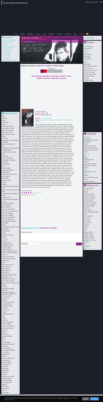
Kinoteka (86, 226)
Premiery (22, 34)
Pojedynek (4, 320)
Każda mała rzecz (6, 207)
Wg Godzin (52, 34)
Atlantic (86, 192)
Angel (3, 120)
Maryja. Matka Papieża (90, 163)
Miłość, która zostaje (89, 72)
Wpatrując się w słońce (90, 171)
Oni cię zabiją (87, 54)
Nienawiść (4, 286)
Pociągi (4, 318)
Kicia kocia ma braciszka (8, 209)
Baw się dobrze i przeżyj (90, 66)
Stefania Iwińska (65, 120)
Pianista (86, 167)
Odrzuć (86, 399)
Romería (4, 332)
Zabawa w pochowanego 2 (91, 150)
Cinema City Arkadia (89, 194)
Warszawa (89, 37)
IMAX (85, 214)
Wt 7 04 (51, 71)
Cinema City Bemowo (89, 196)
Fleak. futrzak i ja (88, 68)
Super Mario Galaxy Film (9, 40)
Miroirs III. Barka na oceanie (91, 177)
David (85, 52)
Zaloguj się (88, 2)
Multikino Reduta (88, 234)
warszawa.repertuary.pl (17, 2)
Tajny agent (87, 56)
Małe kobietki (5, 260)
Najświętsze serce (6, 277)
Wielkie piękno (5, 370)
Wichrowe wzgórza (7, 362)
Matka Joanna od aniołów (8, 258)
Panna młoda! (5, 310)
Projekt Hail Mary (88, 80)
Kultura (86, 228)
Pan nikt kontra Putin (7, 306)
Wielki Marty (5, 368)
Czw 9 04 (57, 71)
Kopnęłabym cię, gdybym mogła (10, 227)
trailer (41, 62)
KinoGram (86, 224)
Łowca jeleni (5, 392)
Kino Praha (87, 220)
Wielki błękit (5, 366)
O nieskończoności (7, 296)
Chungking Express (7, 150)
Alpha (85, 62)
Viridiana (4, 356)
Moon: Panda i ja (6, 266)
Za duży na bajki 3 (8, 50)
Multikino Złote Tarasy (90, 240)
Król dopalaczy (7, 54)
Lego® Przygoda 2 (7, 249)
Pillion (3, 316)
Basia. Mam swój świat (8, 130)
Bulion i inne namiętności (8, 144)
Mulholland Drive (6, 270)
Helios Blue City (88, 210)
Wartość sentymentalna (8, 358)
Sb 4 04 (42, 71)
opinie (45, 62)
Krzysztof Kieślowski (30, 41)
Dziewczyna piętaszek (7, 170)
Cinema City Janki (88, 200)
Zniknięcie (4, 384)
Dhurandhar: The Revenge (9, 160)
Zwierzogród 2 (6, 386)
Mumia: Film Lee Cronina (90, 165)
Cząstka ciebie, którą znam (9, 152)
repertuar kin (27, 62)
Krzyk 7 (4, 233)
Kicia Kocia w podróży (7, 215)
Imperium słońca (6, 197)
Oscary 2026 (68, 34)
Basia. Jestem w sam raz (8, 128)
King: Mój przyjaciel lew (8, 219)
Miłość (3, 262)
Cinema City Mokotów (90, 202)
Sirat (3, 340)
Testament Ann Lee (7, 348)
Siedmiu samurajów (7, 336)
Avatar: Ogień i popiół (7, 126)
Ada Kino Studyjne (89, 188)
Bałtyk (3, 136)
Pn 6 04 (48, 71)
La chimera (5, 239)
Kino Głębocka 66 (88, 216)
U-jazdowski (87, 246)
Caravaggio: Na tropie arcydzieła (10, 148)
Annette (4, 124)
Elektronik (86, 208)
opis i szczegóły (35, 62)
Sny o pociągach (6, 342)
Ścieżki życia (5, 334)
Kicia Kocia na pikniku (7, 213)
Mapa (75, 34)
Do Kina (38, 34)
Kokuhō (4, 225)
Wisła (85, 248)
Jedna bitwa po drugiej (8, 203)
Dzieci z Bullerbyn (6, 168)
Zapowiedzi (30, 34)
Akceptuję (94, 399)
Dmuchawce (87, 138)
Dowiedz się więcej (9, 399)
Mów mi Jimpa (87, 48)
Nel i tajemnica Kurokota (8, 281)
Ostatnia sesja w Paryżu (90, 74)
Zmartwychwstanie (7, 380)
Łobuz (85, 152)
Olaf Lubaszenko (56, 120)
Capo (3, 146)
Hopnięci (5, 44)
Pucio (85, 169)
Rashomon (5, 330)
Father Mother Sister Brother (9, 174)
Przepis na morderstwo (90, 146)
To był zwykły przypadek (8, 350)
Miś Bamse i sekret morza (90, 70)
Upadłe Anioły (5, 354)
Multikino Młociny (88, 232)
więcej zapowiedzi (89, 181)
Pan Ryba (86, 78)
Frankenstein (5, 178)
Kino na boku (87, 218)
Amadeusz (4, 118)
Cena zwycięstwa (88, 46)
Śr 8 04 (54, 71)
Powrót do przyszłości (8, 322)
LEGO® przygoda (6, 247)
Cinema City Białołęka (89, 198)
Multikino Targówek (89, 236)
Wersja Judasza (88, 58)
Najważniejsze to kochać (8, 278)
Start (16, 34)
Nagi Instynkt (5, 272)
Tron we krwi (5, 352)
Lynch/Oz (4, 254)
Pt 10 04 (60, 71)
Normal (86, 179)
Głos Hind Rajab (6, 180)
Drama (86, 144)
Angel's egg (87, 64)
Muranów (86, 242)
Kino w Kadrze (87, 222)
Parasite (4, 312)
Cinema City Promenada (90, 204)
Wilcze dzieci (5, 372)
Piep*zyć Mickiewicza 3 (8, 314)
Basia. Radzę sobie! (7, 132)
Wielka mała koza (6, 364)
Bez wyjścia (5, 138)
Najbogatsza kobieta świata (9, 274)
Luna (85, 230)
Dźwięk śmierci (6, 172)
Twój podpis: (24, 243)
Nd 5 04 (45, 71)
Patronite (81, 34)
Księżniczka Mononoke (8, 235)
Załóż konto (95, 2)
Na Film (44, 34)
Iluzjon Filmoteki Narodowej (91, 212)
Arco (85, 155)
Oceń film (33, 194)
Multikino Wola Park (89, 238)
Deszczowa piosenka (7, 158)
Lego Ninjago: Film (7, 243)
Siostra (4, 338)
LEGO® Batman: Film (7, 245)
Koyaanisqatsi (5, 229)
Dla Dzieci (59, 34)
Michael (86, 175)
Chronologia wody (88, 159)
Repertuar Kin (92, 185)
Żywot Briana (5, 388)
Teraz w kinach (11, 113)
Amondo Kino (87, 190)
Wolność (4, 374)
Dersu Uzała (5, 156)
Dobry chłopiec (6, 164)
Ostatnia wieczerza (89, 76)
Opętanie (4, 300)
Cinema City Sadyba (89, 206)
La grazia (4, 241)
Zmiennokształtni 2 (7, 382)
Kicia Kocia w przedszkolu (8, 217)
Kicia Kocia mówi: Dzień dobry (10, 211)
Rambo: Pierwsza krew (8, 328)
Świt (85, 244)
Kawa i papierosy (6, 205)
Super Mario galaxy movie (90, 148)
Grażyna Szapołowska (45, 120)
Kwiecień (86, 161)
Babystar (86, 157)
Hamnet (4, 182)
